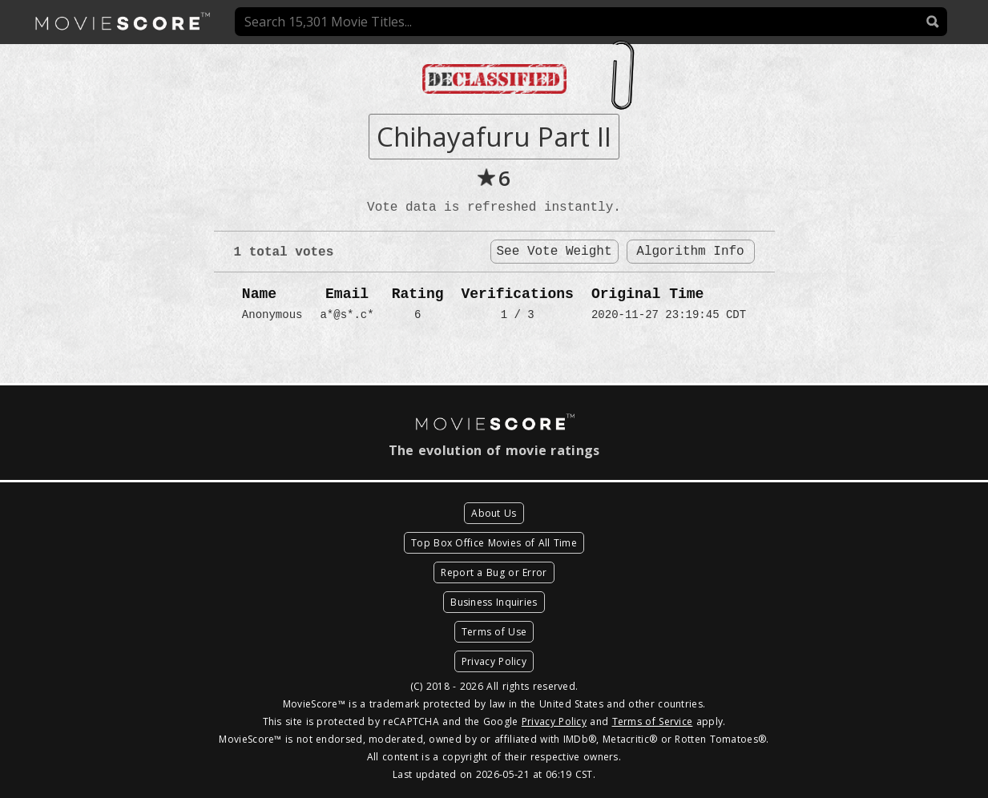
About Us (493, 513)
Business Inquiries (493, 602)
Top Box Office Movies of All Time (494, 543)
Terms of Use (494, 632)
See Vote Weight (553, 251)
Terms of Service (652, 721)
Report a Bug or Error (493, 572)
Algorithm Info (690, 251)
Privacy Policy (494, 661)
